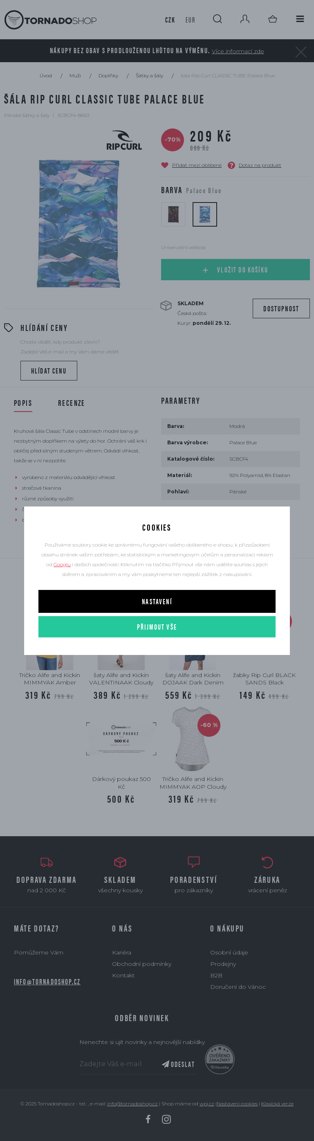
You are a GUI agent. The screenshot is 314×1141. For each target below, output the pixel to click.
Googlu (62, 564)
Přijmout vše (157, 626)
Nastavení (157, 601)
